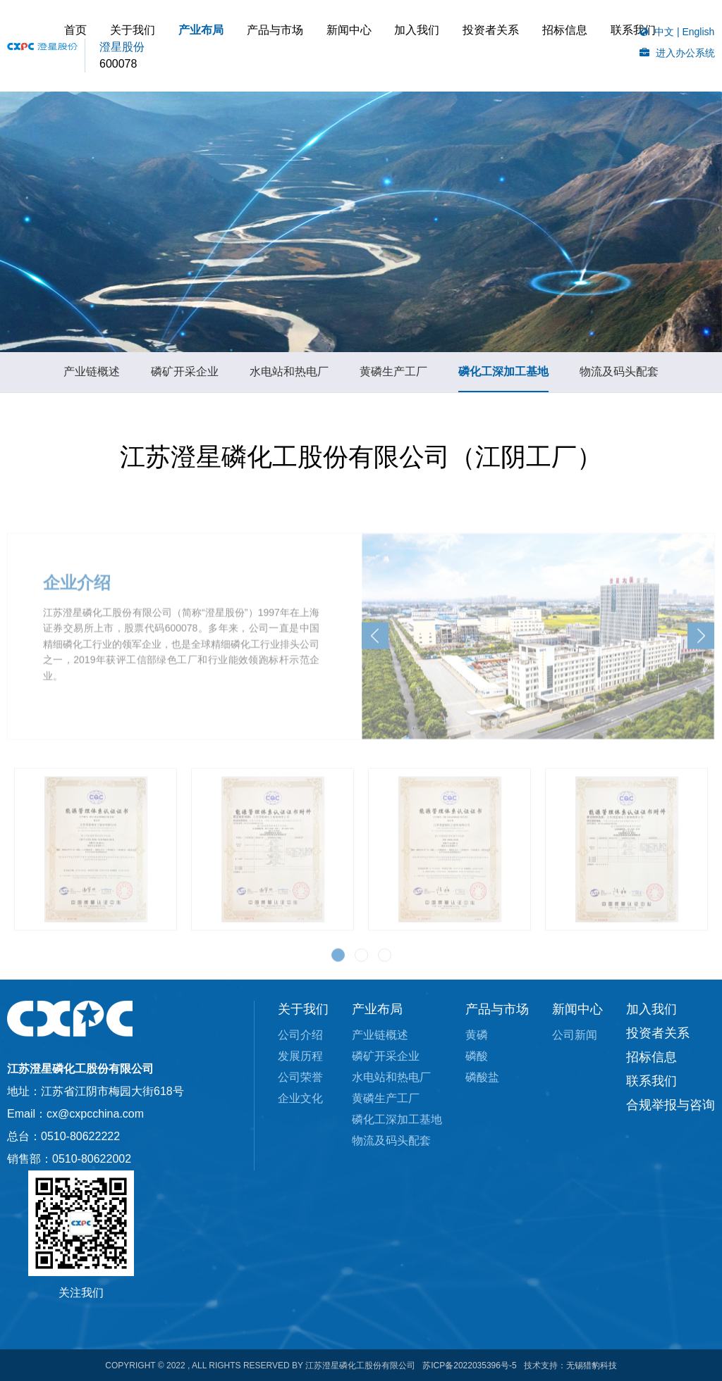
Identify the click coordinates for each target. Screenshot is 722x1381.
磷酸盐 (482, 1077)
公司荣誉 (300, 1077)
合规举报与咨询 (670, 1105)
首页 (208, 45)
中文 (664, 31)
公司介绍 (300, 1035)
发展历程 (300, 1056)
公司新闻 (574, 1035)
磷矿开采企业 (185, 377)
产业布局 (305, 45)
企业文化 (300, 1098)
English (698, 31)
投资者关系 (538, 45)
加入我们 (478, 45)
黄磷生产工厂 (393, 377)
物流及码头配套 (619, 377)
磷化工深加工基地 (503, 377)
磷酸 (476, 1056)
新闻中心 (425, 45)
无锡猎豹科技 (591, 1365)
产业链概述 (91, 377)
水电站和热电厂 (289, 377)
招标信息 (220, 88)
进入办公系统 (685, 52)
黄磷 (476, 1035)
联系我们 (544, 88)
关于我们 (251, 45)
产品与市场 (365, 45)
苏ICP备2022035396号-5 (469, 1365)
